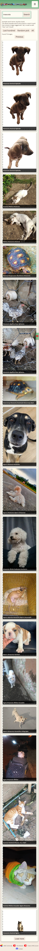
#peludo (18, 83)
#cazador (21, 703)
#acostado (28, 617)
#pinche (10, 617)
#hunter (17, 843)
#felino (11, 206)
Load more (19, 939)
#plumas (21, 324)
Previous (19, 37)
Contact (21, 949)
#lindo (12, 569)
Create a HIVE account (33, 946)
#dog (23, 731)
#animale (20, 403)
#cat (21, 843)
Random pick (23, 30)
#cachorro (24, 569)
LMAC (14, 4)
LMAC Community (7, 946)
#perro (5, 464)
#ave (16, 324)
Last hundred (9, 30)
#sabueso (17, 569)
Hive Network (20, 946)
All (33, 30)
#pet (32, 403)
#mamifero (18, 731)
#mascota (6, 83)
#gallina (12, 324)
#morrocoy (6, 403)
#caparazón (12, 276)
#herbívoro (20, 276)
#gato (5, 703)
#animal (12, 83)
